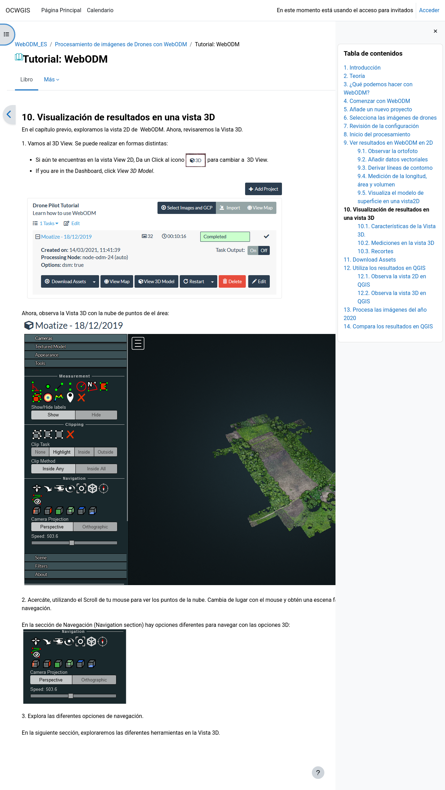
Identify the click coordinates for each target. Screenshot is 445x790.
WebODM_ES (41, 44)
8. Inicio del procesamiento (376, 134)
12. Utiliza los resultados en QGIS (384, 268)
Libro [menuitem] (36, 79)
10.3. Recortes (375, 251)
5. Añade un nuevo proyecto (377, 109)
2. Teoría (354, 76)
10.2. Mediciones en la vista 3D (395, 243)
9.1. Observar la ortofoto (387, 151)
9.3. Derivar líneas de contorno (394, 168)
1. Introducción (361, 67)
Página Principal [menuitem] (61, 10)
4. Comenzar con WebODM (376, 101)
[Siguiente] (327, 115)
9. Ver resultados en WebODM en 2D (388, 142)
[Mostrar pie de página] (318, 772)
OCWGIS (18, 10)
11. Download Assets (369, 259)
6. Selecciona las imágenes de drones (390, 117)
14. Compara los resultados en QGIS (388, 326)
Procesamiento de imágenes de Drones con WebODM (131, 44)
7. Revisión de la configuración (381, 126)
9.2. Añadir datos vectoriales (392, 159)
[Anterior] (19, 115)
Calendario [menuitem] (100, 10)
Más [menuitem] (59, 79)
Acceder (429, 10)
